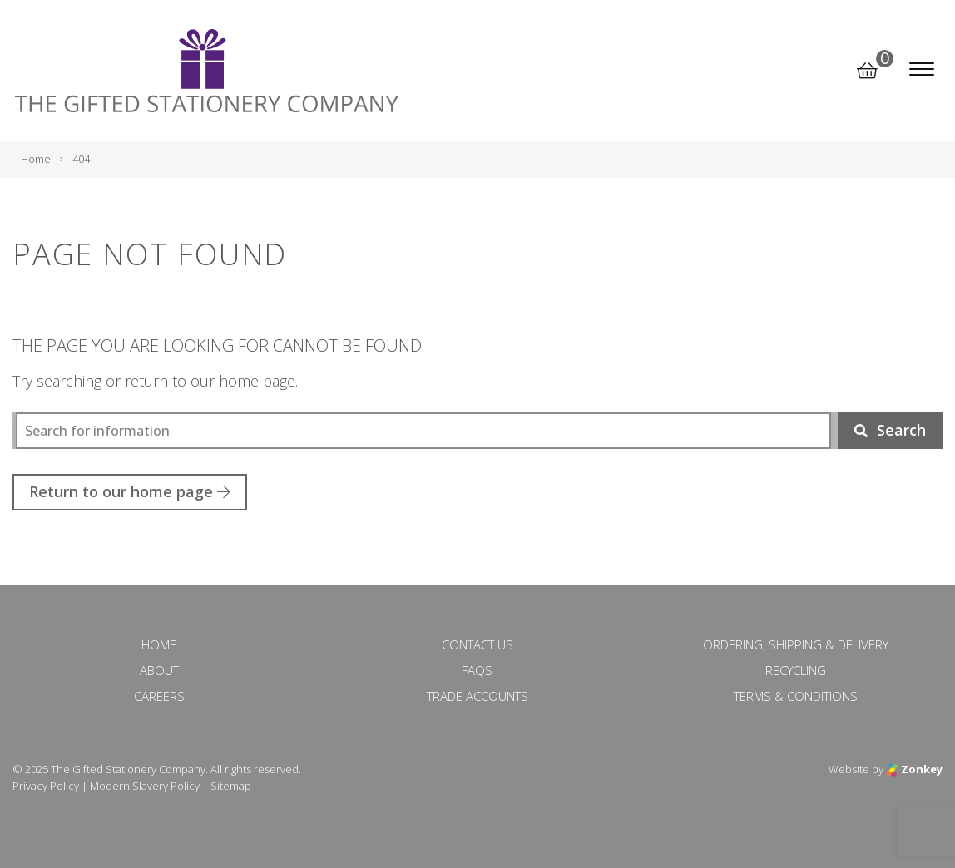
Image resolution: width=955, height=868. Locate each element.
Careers (159, 696)
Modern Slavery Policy (145, 785)
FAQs (477, 670)
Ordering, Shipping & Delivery (795, 644)
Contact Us (477, 644)
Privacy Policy (45, 785)
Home (158, 644)
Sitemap (230, 785)
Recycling (795, 670)
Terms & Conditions (796, 696)
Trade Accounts (477, 696)
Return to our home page (129, 491)
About (159, 670)
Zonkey (914, 769)
